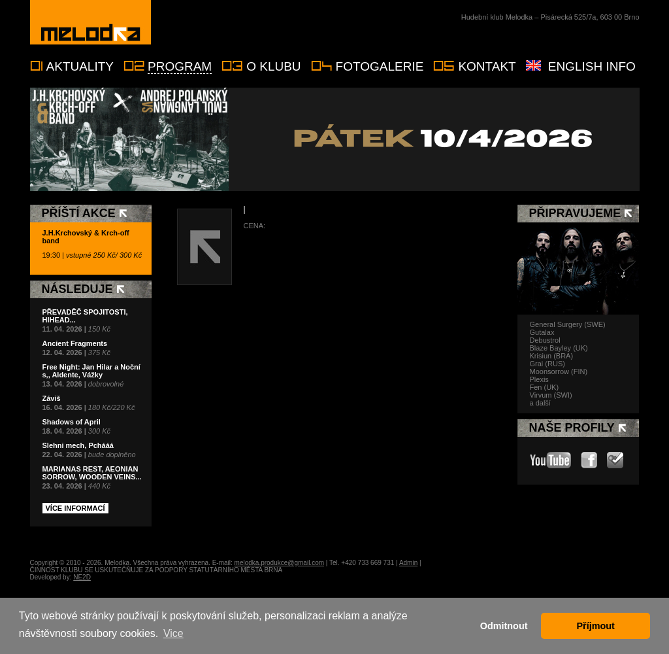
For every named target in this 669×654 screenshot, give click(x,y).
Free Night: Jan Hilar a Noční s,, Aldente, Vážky (91, 371)
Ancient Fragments (75, 343)
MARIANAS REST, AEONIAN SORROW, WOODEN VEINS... (92, 473)
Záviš (51, 398)
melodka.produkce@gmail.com (279, 562)
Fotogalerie (380, 66)
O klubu (273, 66)
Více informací (75, 508)
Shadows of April (71, 422)
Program (180, 66)
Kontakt (486, 66)
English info (592, 66)
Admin (408, 562)
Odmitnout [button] (504, 626)
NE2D (82, 577)
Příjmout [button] (596, 626)
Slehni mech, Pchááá (78, 445)
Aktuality (80, 66)
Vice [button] (173, 633)
